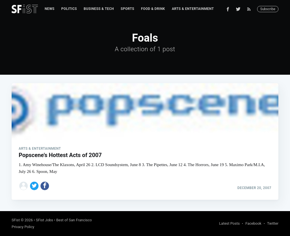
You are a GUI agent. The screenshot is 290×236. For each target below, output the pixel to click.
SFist (16, 220)
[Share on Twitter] (34, 186)
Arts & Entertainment (193, 9)
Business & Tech (99, 9)
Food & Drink (153, 9)
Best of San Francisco (74, 220)
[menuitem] (49, 8)
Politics (69, 9)
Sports (127, 9)
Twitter (272, 223)
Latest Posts (229, 223)
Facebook (253, 223)
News (50, 9)
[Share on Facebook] (45, 186)
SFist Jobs (44, 220)
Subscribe (267, 9)
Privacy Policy (23, 227)
